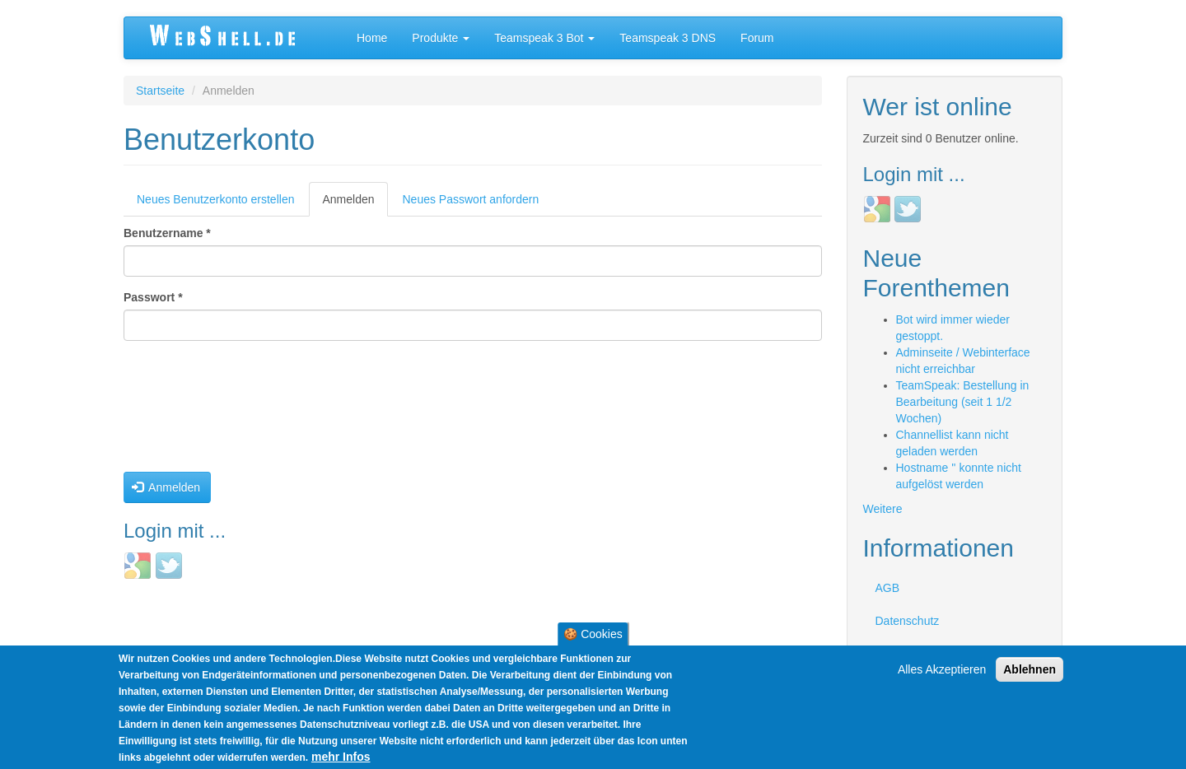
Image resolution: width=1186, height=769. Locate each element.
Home (372, 37)
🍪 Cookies (592, 634)
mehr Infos (341, 756)
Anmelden (354, 204)
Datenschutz (907, 620)
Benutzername (167, 233)
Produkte (440, 37)
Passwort (153, 297)
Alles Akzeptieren (942, 669)
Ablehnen (1029, 669)
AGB (887, 587)
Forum (756, 37)
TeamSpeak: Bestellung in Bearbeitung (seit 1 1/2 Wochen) (963, 402)
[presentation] (191, 412)
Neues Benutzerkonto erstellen (215, 199)
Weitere (883, 508)
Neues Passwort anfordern (471, 199)
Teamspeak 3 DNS (667, 37)
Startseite (160, 90)
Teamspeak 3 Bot (544, 37)
